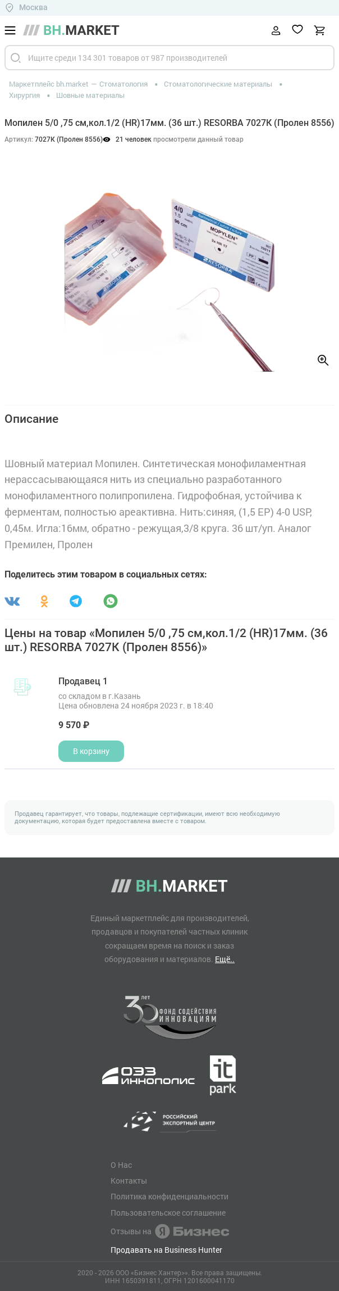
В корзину (91, 751)
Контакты (129, 1180)
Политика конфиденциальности (169, 1196)
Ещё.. (225, 959)
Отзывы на (170, 1231)
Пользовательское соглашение (168, 1212)
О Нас (121, 1165)
